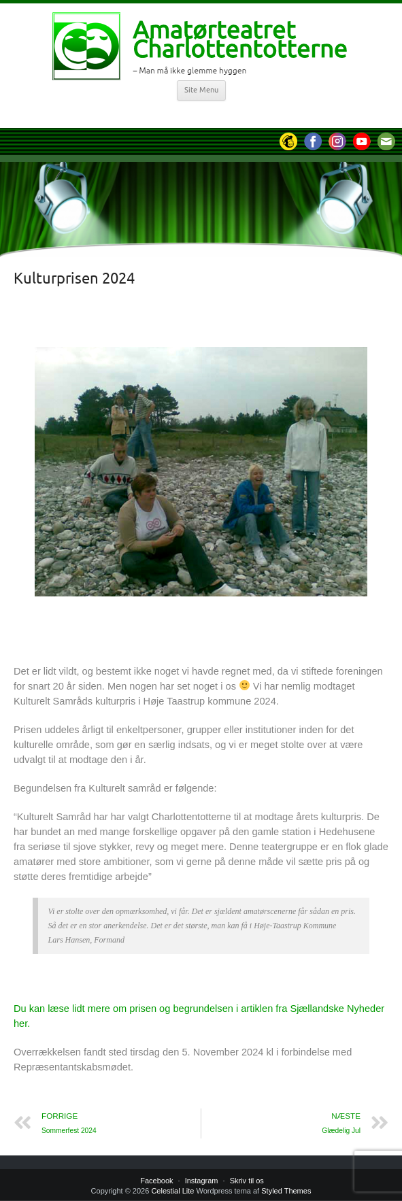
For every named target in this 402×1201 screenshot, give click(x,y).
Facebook (156, 1181)
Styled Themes (286, 1191)
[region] (201, 471)
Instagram (201, 1181)
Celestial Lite (172, 1191)
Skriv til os (247, 1181)
